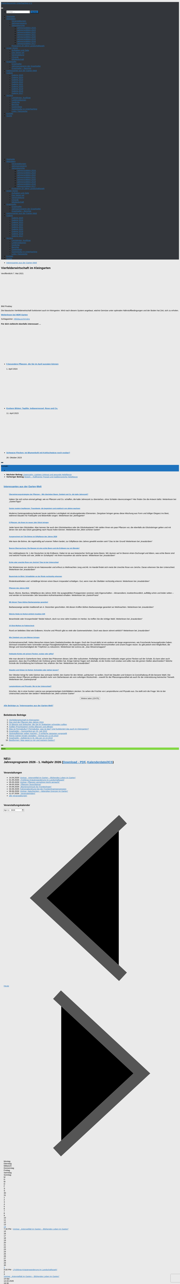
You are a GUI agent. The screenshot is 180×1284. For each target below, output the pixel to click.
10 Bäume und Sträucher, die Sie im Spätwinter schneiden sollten (38, 724)
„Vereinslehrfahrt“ (27, 793)
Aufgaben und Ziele (20, 50)
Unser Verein (12, 48)
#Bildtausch (19, 319)
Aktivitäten (11, 19)
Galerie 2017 (17, 93)
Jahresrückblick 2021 (26, 34)
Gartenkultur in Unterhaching (24, 109)
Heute (6, 986)
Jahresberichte (18, 25)
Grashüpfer (11, 61)
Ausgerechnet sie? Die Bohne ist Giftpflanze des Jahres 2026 (33, 537)
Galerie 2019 (17, 88)
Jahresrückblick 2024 (26, 28)
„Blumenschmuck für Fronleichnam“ (36, 787)
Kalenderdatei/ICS (100, 762)
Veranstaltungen (19, 21)
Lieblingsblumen (19, 100)
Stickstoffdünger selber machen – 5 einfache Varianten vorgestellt (38, 733)
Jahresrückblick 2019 (26, 39)
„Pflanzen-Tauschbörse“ (30, 784)
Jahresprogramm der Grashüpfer (26, 66)
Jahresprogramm (19, 23)
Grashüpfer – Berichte (21, 68)
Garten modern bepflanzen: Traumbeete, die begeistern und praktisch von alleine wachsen (44, 508)
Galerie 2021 (17, 84)
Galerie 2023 (17, 79)
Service (9, 95)
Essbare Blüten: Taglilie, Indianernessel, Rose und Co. (32, 408)
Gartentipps (17, 107)
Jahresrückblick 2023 (26, 30)
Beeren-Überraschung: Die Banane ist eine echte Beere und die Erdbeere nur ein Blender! (44, 548)
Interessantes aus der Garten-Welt (21, 70)
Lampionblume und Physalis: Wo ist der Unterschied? (30, 686)
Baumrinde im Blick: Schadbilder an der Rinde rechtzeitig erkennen (35, 576)
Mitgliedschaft (18, 59)
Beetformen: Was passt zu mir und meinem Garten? (32, 740)
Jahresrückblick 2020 (26, 37)
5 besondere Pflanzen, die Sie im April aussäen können (32, 364)
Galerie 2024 (17, 77)
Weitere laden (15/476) (90, 698)
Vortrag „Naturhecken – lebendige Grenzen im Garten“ (44, 791)
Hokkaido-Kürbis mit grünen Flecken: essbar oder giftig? (31, 654)
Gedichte (16, 102)
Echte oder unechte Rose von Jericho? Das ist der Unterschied (33, 562)
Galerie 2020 (17, 86)
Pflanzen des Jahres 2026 (19, 588)
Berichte (15, 104)
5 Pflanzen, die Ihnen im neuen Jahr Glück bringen (29, 522)
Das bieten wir (18, 52)
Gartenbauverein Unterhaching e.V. (16, 3)
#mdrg (27, 319)
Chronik (15, 57)
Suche (9, 116)
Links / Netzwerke (19, 111)
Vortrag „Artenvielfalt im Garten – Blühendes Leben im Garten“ (48, 777)
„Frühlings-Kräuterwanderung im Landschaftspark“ (42, 780)
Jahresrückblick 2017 (26, 43)
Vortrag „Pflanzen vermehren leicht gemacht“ (40, 782)
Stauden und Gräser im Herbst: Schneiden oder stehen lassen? (34, 670)
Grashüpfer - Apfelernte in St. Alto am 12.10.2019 (31, 738)
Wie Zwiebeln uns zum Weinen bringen (24, 637)
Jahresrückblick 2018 (26, 41)
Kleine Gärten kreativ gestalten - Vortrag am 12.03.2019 (33, 736)
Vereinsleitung (18, 55)
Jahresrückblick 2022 (26, 32)
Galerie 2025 (17, 75)
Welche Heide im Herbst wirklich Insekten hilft (27, 614)
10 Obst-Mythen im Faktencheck (21, 626)
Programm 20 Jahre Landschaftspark (28, 46)
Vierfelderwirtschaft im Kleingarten (24, 720)
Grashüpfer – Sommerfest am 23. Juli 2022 (28, 731)
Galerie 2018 (17, 91)
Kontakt (9, 113)
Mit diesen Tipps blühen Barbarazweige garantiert (28, 602)
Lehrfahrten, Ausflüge (21, 98)
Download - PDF (74, 762)
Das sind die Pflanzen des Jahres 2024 (26, 722)
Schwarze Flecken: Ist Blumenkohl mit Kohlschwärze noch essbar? (38, 452)
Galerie (9, 73)
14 (5, 1227)
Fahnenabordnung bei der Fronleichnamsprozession (43, 789)
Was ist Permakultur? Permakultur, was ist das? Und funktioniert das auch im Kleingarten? (49, 729)
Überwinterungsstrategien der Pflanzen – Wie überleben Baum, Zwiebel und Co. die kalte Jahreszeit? (48, 494)
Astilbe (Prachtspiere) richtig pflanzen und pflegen (31, 727)
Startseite (10, 16)
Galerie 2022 (17, 82)
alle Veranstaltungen (18, 796)
